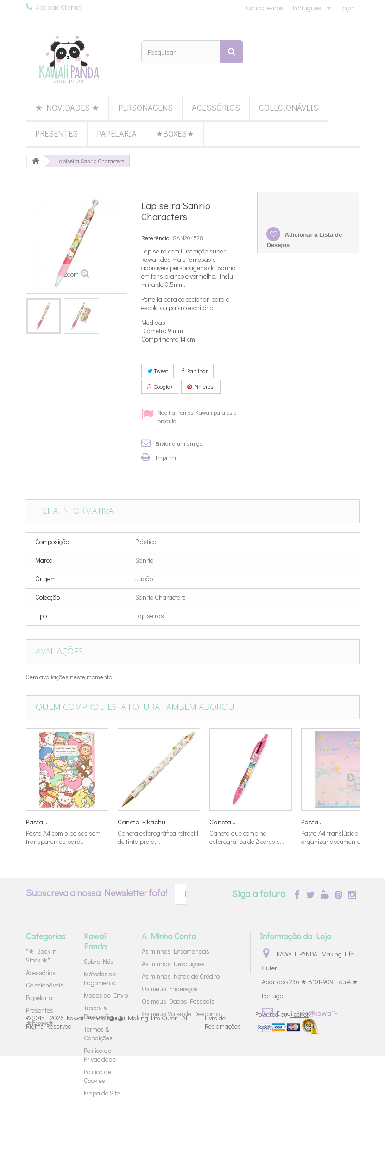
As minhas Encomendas (175, 951)
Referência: (156, 237)
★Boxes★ (175, 133)
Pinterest (201, 386)
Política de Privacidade (100, 1054)
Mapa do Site (102, 1093)
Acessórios (216, 107)
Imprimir (166, 457)
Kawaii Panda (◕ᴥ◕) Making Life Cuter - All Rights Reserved (107, 1118)
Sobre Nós (99, 961)
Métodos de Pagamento (100, 978)
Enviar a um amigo (178, 443)
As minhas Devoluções (173, 963)
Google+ (160, 386)
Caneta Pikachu (141, 821)
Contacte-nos (264, 7)
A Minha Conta (169, 936)
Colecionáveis (288, 107)
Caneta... (222, 821)
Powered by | (284, 1110)
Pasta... (36, 821)
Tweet (157, 370)
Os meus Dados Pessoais (178, 1001)
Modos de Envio (106, 995)
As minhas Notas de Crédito (181, 976)
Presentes (56, 133)
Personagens (145, 107)
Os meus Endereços (170, 988)
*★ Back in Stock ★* (41, 955)
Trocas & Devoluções (99, 1012)
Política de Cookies (97, 1076)
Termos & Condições (98, 1033)
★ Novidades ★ (67, 107)
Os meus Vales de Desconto (181, 1013)
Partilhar (195, 370)
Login (347, 7)
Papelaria (117, 133)
